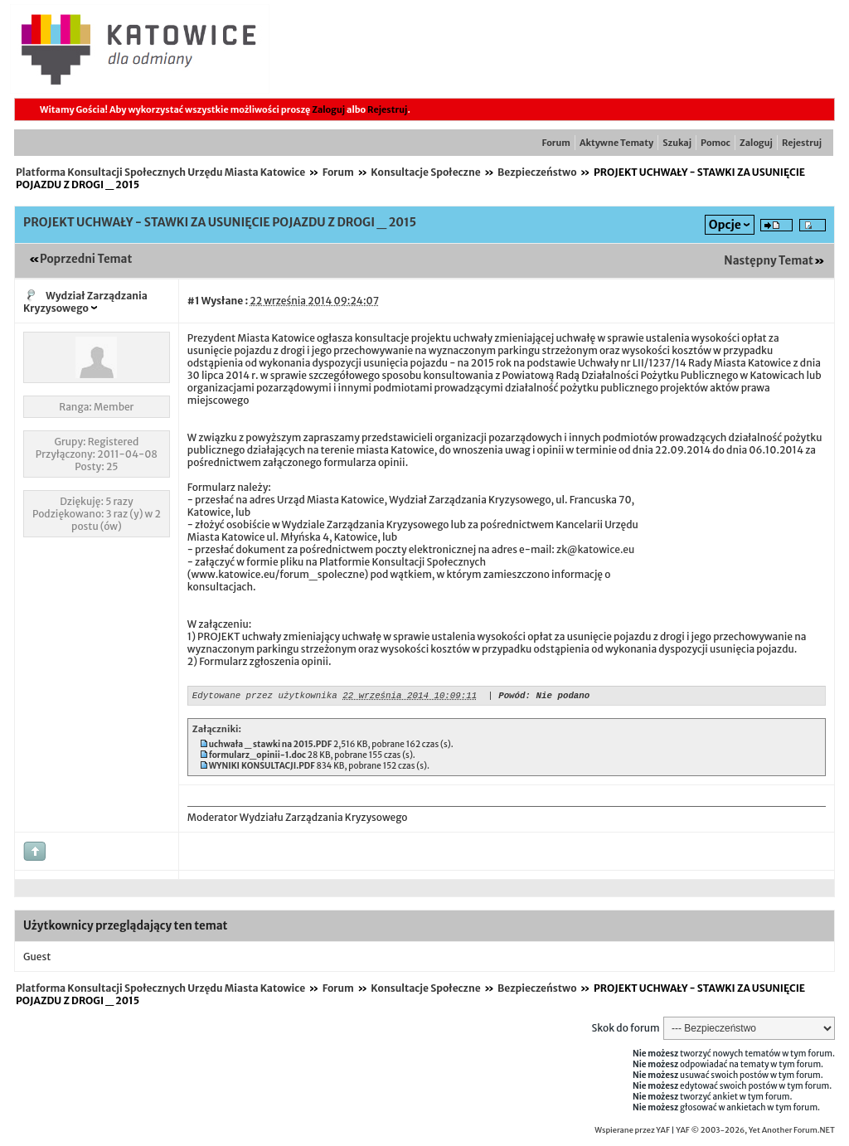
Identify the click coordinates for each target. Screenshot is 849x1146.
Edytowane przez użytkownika (264, 697)
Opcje (725, 224)
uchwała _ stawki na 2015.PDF (270, 746)
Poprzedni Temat (86, 259)
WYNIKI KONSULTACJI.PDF (262, 768)
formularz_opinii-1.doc (257, 757)
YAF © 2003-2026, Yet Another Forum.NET (755, 1133)
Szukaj (676, 142)
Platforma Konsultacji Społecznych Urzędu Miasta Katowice (160, 172)
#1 (193, 300)
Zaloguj (328, 109)
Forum (556, 142)
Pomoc (715, 142)
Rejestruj (387, 109)
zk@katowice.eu (595, 549)
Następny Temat (768, 261)
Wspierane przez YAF (632, 1133)
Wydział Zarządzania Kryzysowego (85, 301)
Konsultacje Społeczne (425, 172)
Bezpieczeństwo (537, 172)
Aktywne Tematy (616, 142)
